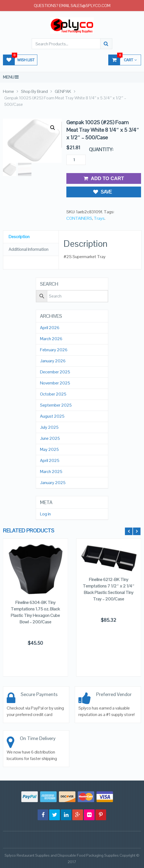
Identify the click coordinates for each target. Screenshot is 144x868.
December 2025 (55, 372)
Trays (99, 218)
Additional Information (28, 249)
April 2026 (49, 327)
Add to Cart (104, 178)
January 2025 (53, 482)
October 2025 (53, 394)
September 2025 (56, 405)
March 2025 (51, 471)
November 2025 (55, 383)
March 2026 (51, 339)
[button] (52, 128)
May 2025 (49, 449)
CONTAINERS (79, 218)
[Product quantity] (76, 160)
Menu (8, 77)
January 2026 (53, 361)
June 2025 (50, 438)
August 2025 (52, 416)
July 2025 (49, 427)
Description (19, 236)
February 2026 (53, 350)
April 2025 (49, 460)
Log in (45, 514)
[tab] (31, 237)
